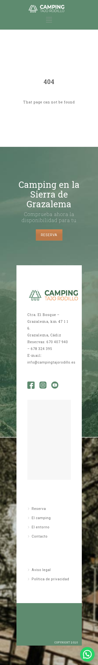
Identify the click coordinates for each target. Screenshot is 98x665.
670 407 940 (57, 342)
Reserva (39, 509)
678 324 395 (41, 349)
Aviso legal (41, 570)
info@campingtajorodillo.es (51, 362)
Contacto (40, 536)
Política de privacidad (50, 579)
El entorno (41, 527)
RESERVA (49, 235)
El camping (41, 518)
